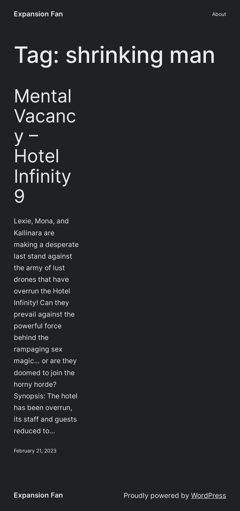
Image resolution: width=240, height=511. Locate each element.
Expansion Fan (38, 14)
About (219, 14)
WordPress (208, 495)
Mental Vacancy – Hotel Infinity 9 (45, 146)
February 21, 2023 (35, 450)
